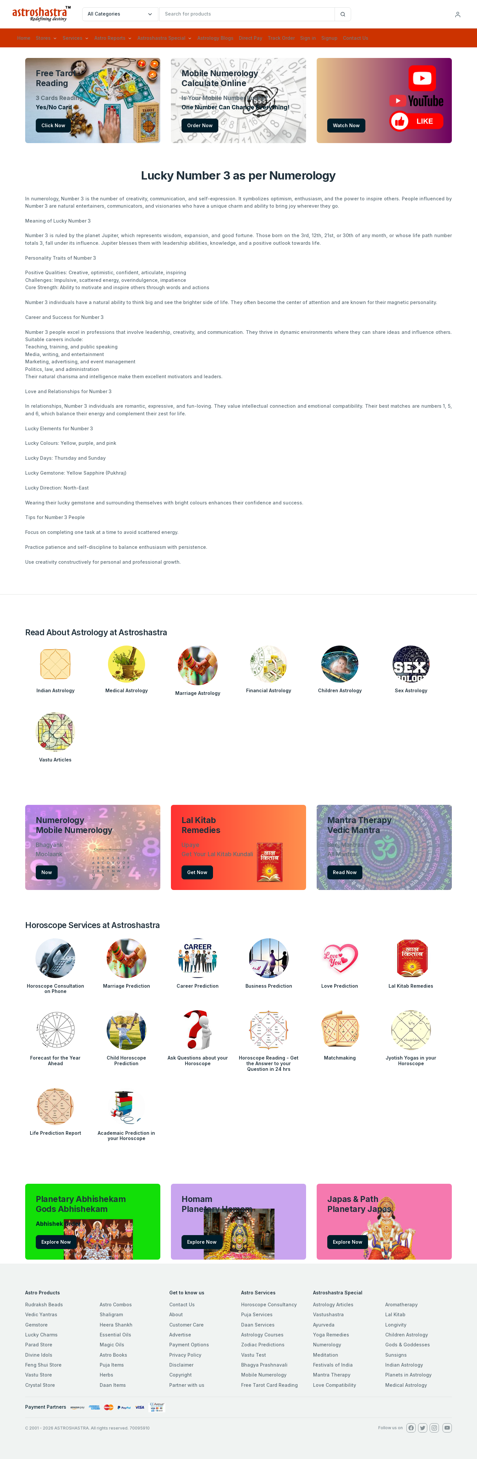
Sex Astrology (411, 690)
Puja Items (112, 1365)
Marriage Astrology (197, 693)
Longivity (395, 1325)
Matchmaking (340, 1058)
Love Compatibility (334, 1385)
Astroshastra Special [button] (161, 38)
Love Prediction (339, 986)
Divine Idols (38, 1355)
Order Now (200, 125)
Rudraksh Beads (44, 1304)
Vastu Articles (55, 759)
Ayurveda (324, 1325)
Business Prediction (268, 986)
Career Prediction (198, 986)
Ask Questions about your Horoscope (198, 1060)
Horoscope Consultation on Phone (55, 988)
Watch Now (346, 125)
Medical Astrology (126, 690)
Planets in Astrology (408, 1375)
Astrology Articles (333, 1304)
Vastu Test (253, 1355)
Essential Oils (115, 1334)
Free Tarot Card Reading (269, 1385)
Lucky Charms (41, 1334)
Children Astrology (340, 690)
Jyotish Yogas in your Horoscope (411, 1060)
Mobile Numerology (264, 1375)
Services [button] (72, 38)
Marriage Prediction (126, 986)
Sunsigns (396, 1355)
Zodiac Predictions (263, 1344)
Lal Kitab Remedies (411, 986)
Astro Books (113, 1355)
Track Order (281, 38)
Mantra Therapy (331, 1375)
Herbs (106, 1375)
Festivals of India (333, 1365)
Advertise (180, 1334)
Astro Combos (116, 1304)
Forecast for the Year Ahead (55, 1060)
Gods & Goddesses (407, 1344)
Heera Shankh (116, 1325)
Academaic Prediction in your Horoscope (126, 1135)
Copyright (180, 1375)
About (176, 1314)
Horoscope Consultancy (269, 1304)
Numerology (327, 1344)
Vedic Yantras (41, 1314)
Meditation (325, 1355)
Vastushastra (328, 1314)
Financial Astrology (268, 690)
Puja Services (257, 1314)
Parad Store (38, 1344)
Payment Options (189, 1344)
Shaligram (111, 1314)
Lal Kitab (395, 1314)
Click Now (53, 125)
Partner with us (186, 1385)
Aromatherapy (401, 1304)
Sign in (308, 38)
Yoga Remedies (331, 1334)
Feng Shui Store (43, 1365)
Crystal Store (40, 1385)
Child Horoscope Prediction (126, 1060)
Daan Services (258, 1325)
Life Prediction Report (55, 1133)
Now (46, 872)
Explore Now (56, 1242)
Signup (329, 38)
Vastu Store (38, 1375)
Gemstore (36, 1325)
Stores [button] (43, 38)
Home (23, 38)
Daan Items (113, 1385)
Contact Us (355, 38)
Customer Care (186, 1325)
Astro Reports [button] (110, 38)
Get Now (197, 872)
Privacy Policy (185, 1355)
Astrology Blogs (215, 38)
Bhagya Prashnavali (264, 1365)
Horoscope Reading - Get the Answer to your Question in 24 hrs (268, 1063)
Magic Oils (112, 1344)
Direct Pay (250, 38)
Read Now (345, 872)
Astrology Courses (262, 1334)
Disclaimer (181, 1365)
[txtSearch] (247, 14)
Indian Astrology (55, 690)
